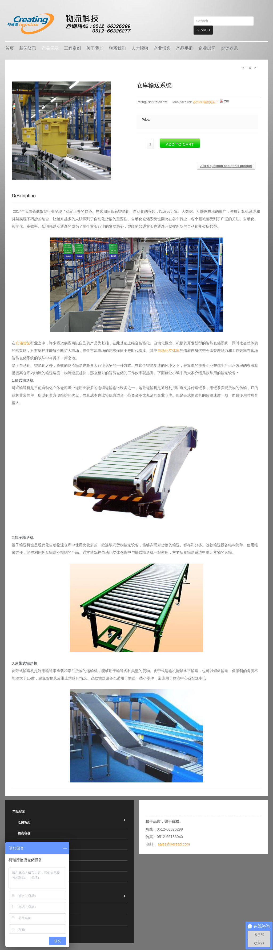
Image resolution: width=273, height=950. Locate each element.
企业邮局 (206, 48)
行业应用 (24, 920)
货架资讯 (229, 48)
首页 (9, 48)
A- (256, 68)
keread (68, 23)
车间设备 (24, 855)
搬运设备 (24, 866)
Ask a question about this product (226, 166)
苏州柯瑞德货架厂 (206, 102)
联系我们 (117, 48)
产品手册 (184, 48)
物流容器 (24, 833)
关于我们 (94, 48)
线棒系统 (24, 876)
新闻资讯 (27, 48)
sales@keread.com (174, 844)
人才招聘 (139, 48)
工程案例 (72, 48)
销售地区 (24, 931)
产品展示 (50, 48)
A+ (244, 68)
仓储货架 (22, 343)
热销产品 (24, 909)
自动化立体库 (168, 350)
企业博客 (162, 48)
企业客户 (24, 898)
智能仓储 (24, 844)
